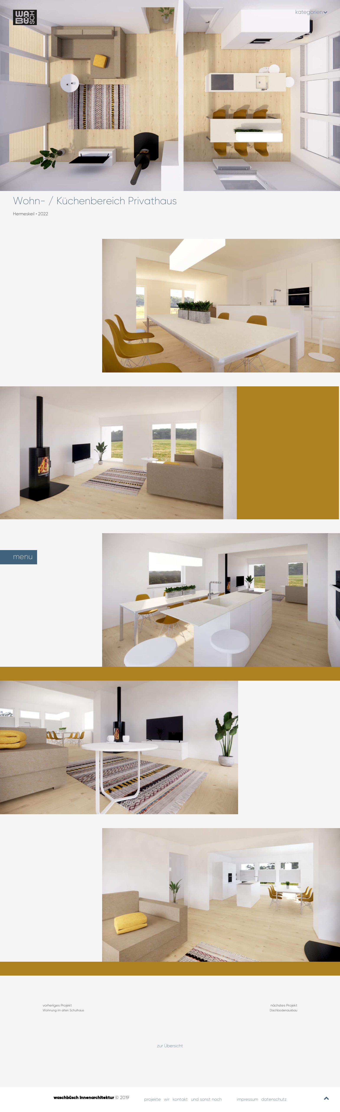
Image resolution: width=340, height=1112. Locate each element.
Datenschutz (274, 1099)
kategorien (311, 12)
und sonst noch (206, 1099)
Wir (166, 1099)
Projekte (152, 1099)
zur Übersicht (170, 1046)
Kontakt (180, 1099)
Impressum (247, 1099)
